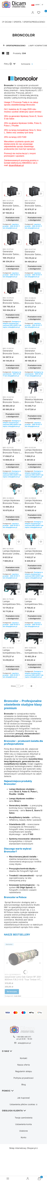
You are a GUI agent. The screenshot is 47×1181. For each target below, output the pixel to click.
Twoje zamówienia (23, 1117)
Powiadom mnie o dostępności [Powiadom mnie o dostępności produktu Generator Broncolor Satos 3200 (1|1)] (34, 267)
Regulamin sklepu (23, 1071)
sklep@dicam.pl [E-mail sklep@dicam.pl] (24, 1043)
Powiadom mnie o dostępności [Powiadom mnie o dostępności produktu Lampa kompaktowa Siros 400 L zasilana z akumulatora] (12, 617)
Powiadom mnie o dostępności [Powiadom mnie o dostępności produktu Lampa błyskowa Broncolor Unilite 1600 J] (12, 568)
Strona (13, 686)
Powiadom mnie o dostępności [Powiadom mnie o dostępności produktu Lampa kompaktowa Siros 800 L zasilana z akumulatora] (12, 667)
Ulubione (23, 1131)
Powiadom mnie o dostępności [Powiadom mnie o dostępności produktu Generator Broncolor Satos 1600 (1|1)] (34, 218)
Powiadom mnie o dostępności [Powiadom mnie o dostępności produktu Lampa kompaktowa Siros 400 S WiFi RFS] (34, 617)
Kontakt (23, 1058)
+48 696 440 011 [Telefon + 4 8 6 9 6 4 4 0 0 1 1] (24, 1037)
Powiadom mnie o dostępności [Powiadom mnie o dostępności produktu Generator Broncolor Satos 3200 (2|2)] (12, 316)
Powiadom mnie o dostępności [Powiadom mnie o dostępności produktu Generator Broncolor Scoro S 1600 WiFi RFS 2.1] (34, 366)
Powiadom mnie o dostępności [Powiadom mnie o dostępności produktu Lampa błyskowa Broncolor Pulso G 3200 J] (34, 516)
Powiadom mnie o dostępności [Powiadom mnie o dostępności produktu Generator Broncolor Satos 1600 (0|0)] (12, 218)
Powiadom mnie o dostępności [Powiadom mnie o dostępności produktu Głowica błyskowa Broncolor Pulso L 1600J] (34, 417)
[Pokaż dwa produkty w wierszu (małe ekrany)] (8, 53)
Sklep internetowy (22, 1148)
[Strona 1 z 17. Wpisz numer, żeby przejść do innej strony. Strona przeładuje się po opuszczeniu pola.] (18, 686)
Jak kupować (23, 1098)
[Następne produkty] (31, 686)
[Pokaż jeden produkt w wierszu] (3, 53)
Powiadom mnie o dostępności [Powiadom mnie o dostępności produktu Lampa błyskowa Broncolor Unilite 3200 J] (34, 566)
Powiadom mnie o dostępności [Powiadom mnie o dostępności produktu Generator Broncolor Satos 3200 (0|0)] (12, 267)
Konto (23, 1137)
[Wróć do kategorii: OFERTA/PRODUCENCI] (14, 45)
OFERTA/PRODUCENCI (34, 22)
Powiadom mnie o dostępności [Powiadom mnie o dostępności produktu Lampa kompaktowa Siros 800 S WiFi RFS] (34, 665)
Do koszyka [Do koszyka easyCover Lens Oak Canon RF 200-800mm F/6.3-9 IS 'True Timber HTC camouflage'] (12, 991)
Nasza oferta (23, 1065)
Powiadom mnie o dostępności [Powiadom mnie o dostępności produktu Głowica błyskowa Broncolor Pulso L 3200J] (12, 465)
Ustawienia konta (23, 1124)
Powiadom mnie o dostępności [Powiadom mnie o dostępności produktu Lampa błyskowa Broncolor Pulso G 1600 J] (12, 518)
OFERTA (17, 22)
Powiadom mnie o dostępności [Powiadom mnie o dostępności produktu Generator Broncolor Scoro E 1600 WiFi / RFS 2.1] (34, 318)
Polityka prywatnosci (23, 1078)
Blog (23, 1084)
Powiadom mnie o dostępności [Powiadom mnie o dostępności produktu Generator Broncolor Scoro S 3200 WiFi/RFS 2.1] (12, 415)
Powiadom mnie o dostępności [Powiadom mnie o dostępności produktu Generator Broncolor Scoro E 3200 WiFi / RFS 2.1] (12, 366)
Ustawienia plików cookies (23, 1104)
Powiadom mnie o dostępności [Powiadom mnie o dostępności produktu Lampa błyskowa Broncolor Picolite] (34, 465)
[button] (8, 13)
